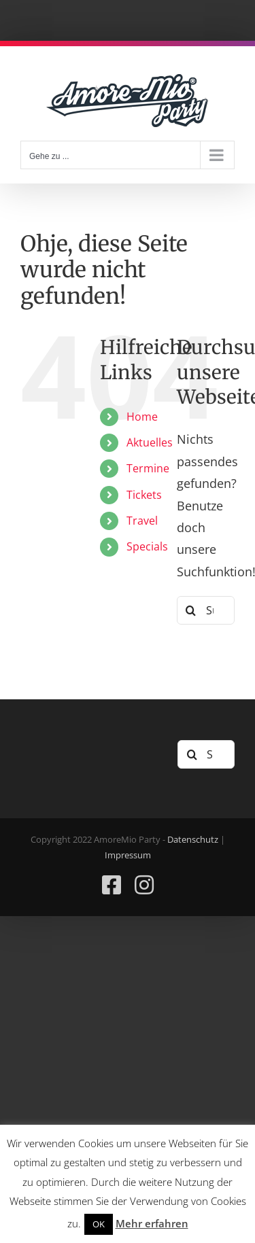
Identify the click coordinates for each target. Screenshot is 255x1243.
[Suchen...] (206, 610)
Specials (147, 546)
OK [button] (98, 1224)
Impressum (128, 855)
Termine (147, 468)
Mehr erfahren (152, 1223)
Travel (142, 520)
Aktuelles (149, 442)
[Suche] (191, 610)
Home (142, 416)
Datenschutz (192, 839)
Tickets (144, 494)
